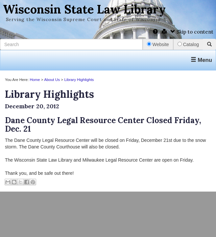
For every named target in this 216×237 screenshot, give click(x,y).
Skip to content (191, 32)
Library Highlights (79, 79)
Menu (201, 60)
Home (35, 79)
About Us (52, 79)
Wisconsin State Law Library (84, 9)
